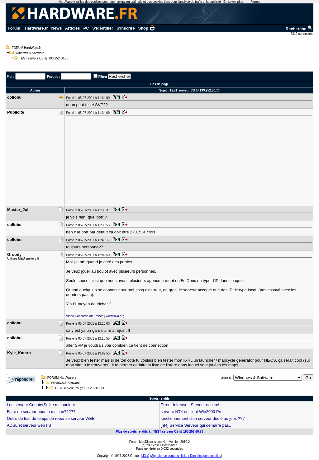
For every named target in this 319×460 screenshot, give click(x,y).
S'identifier (102, 28)
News (56, 28)
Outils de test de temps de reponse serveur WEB (51, 418)
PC (86, 28)
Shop (146, 28)
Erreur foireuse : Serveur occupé (189, 404)
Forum (14, 28)
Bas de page (159, 84)
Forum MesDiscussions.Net (148, 442)
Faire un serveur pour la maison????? (41, 411)
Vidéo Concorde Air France (84, 316)
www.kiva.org (115, 316)
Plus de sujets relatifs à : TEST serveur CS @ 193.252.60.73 (159, 431)
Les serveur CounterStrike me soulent (41, 404)
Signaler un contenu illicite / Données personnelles (186, 456)
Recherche (299, 28)
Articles (72, 28)
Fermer (255, 1)
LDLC (145, 456)
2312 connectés (302, 33)
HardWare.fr (36, 28)
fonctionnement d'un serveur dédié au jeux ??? (202, 418)
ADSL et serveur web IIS (29, 425)
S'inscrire (126, 28)
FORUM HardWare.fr (26, 47)
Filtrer (102, 76)
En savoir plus (233, 1)
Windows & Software (30, 53)
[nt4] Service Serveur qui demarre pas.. (195, 425)
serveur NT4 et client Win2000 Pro (191, 411)
